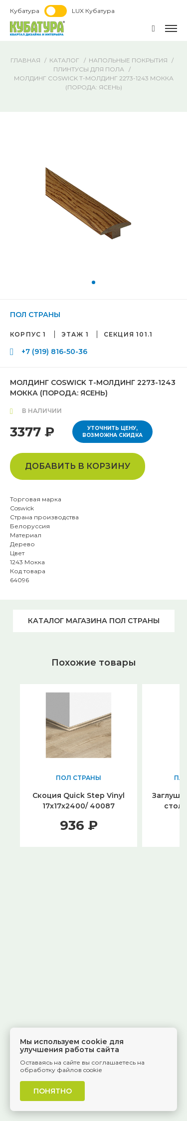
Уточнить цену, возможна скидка (112, 431)
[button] (93, 282)
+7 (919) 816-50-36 (54, 351)
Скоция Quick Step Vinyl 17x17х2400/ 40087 (78, 800)
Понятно (52, 1091)
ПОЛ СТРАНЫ (35, 314)
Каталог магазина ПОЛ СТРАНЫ (94, 620)
